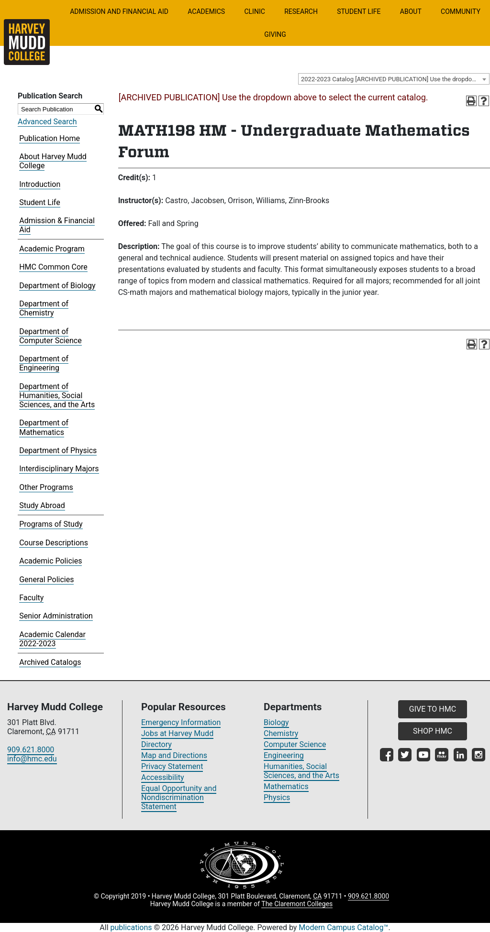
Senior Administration (56, 615)
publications (131, 927)
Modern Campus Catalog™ (343, 927)
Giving (275, 34)
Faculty (31, 597)
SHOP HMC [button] (432, 731)
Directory (156, 744)
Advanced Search (47, 121)
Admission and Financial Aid (119, 11)
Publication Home (49, 138)
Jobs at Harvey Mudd (177, 733)
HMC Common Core (53, 266)
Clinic (254, 11)
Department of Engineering (43, 363)
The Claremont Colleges (297, 904)
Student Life (358, 11)
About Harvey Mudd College (53, 161)
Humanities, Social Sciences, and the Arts (301, 771)
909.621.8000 (30, 749)
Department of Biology (57, 285)
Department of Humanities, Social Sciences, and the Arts (57, 395)
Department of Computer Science (50, 336)
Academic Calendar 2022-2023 (52, 639)
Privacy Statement (172, 766)
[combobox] (394, 79)
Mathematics (286, 786)
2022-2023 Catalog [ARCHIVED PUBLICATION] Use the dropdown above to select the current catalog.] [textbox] (395, 79)
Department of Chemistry (43, 308)
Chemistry (281, 733)
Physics (277, 797)
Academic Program (52, 248)
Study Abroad (42, 505)
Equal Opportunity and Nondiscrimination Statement (178, 797)
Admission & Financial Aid (57, 225)
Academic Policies (50, 560)
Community (460, 11)
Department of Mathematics (43, 427)
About (411, 11)
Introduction (39, 184)
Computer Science (295, 744)
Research (301, 11)
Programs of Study (50, 524)
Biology (276, 722)
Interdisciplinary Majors (59, 468)
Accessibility (162, 777)
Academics (206, 11)
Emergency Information (181, 722)
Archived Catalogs (50, 662)
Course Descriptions (53, 542)
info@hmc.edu (32, 758)
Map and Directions (174, 755)
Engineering (284, 755)
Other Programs (46, 487)
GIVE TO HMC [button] (432, 709)
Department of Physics (58, 450)
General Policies (46, 579)
